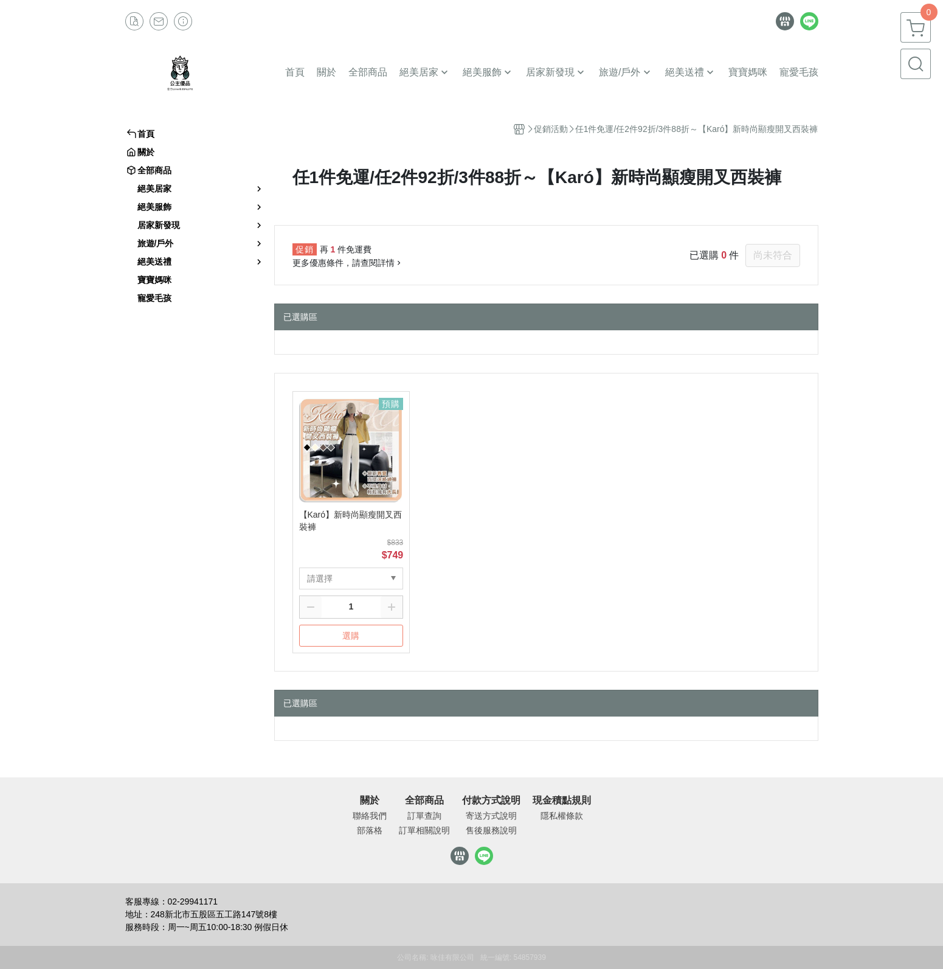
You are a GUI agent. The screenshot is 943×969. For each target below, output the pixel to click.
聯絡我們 (370, 815)
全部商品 (424, 800)
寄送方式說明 (491, 815)
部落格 (369, 830)
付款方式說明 (491, 800)
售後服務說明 (491, 830)
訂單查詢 (424, 815)
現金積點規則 (562, 800)
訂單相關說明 (424, 830)
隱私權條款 (562, 815)
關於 (369, 800)
